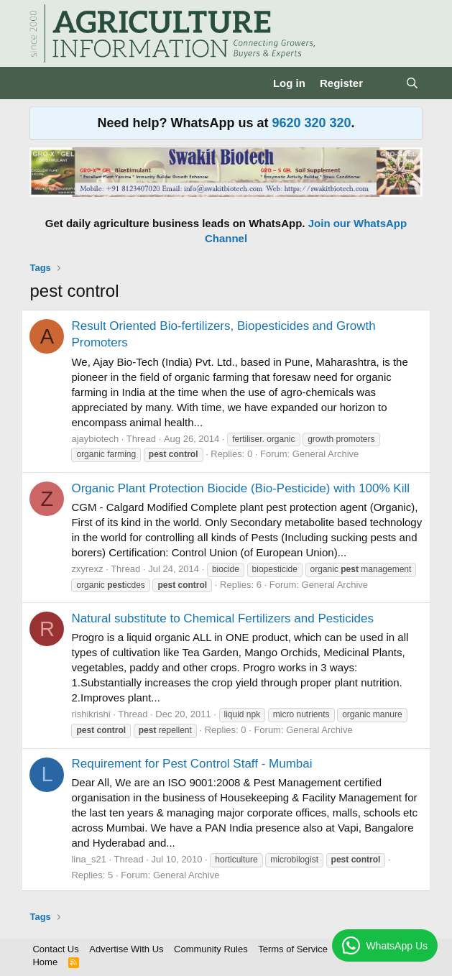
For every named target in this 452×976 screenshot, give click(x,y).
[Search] (412, 83)
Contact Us (55, 949)
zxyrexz (87, 568)
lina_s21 (88, 859)
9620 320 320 (311, 123)
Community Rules (211, 949)
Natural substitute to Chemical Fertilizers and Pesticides (222, 618)
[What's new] (384, 83)
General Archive (325, 453)
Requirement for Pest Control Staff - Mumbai (191, 763)
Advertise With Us (126, 949)
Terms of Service (293, 949)
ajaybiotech (95, 438)
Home (44, 962)
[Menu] (42, 83)
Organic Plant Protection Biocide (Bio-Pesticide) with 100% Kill (240, 488)
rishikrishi (90, 714)
